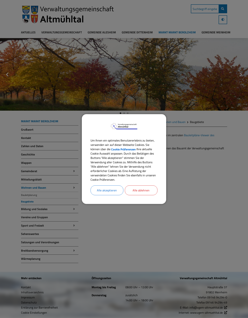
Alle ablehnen (141, 190)
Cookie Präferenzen (123, 149)
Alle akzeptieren (107, 190)
